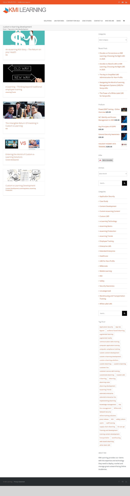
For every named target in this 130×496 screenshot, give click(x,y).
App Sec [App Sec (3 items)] (118, 327)
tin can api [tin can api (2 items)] (121, 427)
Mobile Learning (106, 271)
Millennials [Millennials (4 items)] (117, 408)
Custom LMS (104, 216)
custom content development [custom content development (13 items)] (109, 353)
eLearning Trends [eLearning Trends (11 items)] (105, 390)
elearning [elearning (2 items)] (112, 379)
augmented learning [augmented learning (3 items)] (106, 334)
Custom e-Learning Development (20, 185)
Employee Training (107, 241)
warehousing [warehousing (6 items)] (116, 438)
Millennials (104, 266)
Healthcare (104, 256)
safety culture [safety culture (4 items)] (120, 419)
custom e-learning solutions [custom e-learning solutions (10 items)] (109, 360)
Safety (102, 281)
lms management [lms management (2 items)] (105, 408)
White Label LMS (106, 304)
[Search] (124, 183)
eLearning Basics (24, 188)
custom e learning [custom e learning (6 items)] (120, 364)
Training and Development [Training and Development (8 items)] (108, 430)
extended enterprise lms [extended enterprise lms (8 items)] (108, 397)
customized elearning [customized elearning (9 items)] (107, 375)
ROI (7, 55)
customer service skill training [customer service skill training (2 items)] (110, 371)
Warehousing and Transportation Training (112, 297)
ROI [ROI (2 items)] (112, 419)
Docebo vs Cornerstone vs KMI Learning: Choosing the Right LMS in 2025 (112, 56)
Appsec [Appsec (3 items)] (102, 331)
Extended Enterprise (107, 251)
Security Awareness (107, 286)
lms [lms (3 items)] (120, 404)
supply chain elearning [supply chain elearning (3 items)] (107, 427)
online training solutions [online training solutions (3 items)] (108, 416)
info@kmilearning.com (24, 2)
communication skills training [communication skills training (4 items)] (109, 342)
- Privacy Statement (19, 482)
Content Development (12, 160)
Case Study (104, 201)
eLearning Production (108, 231)
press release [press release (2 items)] (104, 419)
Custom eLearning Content (110, 211)
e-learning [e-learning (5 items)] (103, 379)
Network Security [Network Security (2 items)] (105, 412)
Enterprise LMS (105, 246)
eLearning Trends (11, 92)
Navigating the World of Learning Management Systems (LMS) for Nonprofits (112, 85)
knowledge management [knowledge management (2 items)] (108, 404)
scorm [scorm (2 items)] (102, 423)
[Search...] (110, 183)
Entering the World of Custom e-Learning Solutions (20, 155)
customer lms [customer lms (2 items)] (104, 367)
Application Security (107, 196)
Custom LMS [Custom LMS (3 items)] (121, 375)
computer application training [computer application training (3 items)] (110, 345)
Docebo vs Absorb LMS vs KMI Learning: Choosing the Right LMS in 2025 (112, 67)
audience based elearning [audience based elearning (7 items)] (116, 331)
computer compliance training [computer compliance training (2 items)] (110, 349)
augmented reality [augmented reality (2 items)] (106, 338)
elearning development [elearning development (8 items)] (107, 386)
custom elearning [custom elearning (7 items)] (105, 364)
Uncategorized (105, 291)
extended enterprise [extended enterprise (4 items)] (106, 393)
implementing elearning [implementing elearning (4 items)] (108, 401)
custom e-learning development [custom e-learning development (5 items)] (110, 356)
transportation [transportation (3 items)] (104, 438)
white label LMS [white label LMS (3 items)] (105, 445)
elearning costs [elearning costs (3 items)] (105, 382)
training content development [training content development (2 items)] (110, 434)
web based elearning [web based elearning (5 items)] (107, 441)
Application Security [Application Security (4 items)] (106, 327)
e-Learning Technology (108, 221)
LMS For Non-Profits (107, 261)
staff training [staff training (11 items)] (110, 423)
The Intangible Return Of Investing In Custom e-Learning (22, 124)
